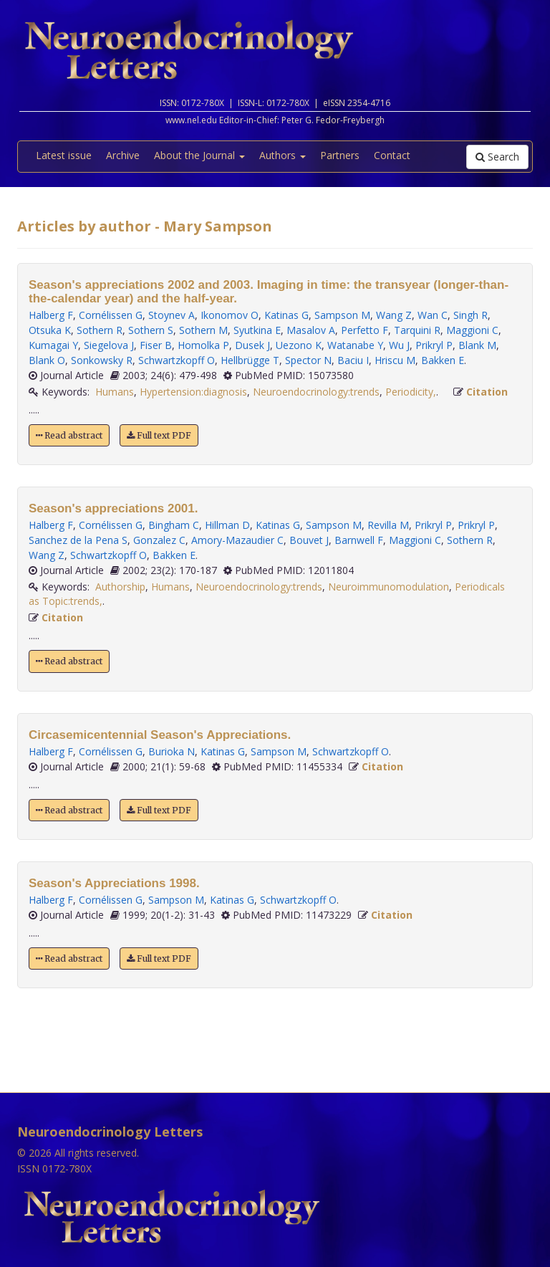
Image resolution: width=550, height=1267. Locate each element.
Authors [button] (282, 155)
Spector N (308, 360)
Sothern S (150, 330)
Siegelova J (109, 345)
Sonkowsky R (101, 360)
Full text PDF (159, 435)
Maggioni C (472, 330)
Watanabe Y (355, 345)
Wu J (399, 345)
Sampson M (342, 315)
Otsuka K (50, 330)
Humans (114, 391)
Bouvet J (309, 540)
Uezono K (299, 345)
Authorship (120, 586)
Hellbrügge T (250, 360)
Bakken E (442, 360)
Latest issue (64, 155)
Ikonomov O (230, 315)
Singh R (470, 315)
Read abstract (69, 435)
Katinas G (286, 315)
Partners (340, 155)
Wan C (433, 315)
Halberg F (51, 315)
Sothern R (99, 330)
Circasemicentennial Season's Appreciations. (160, 735)
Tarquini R (417, 330)
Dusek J (252, 345)
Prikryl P (434, 345)
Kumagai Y (53, 345)
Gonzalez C (159, 540)
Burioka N (171, 751)
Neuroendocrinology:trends (316, 391)
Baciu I (353, 360)
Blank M (477, 345)
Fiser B (156, 345)
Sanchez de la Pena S (78, 540)
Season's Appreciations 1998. (114, 883)
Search (497, 156)
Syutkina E (257, 330)
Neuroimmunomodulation (388, 586)
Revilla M (388, 525)
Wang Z (394, 315)
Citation (487, 391)
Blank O (47, 360)
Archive (123, 155)
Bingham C (173, 525)
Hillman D (227, 525)
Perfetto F (364, 330)
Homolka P (203, 345)
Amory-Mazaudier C (237, 540)
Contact (392, 155)
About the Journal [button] (199, 155)
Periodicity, (410, 391)
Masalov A (310, 330)
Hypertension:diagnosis (193, 391)
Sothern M (203, 330)
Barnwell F (358, 540)
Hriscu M (395, 360)
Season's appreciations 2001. (113, 508)
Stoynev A (171, 315)
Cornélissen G (111, 315)
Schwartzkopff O (176, 360)
